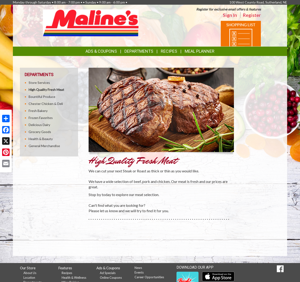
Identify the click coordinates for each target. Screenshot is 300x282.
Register (252, 15)
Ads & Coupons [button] (101, 51)
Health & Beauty (41, 139)
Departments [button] (138, 51)
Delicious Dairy (39, 125)
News (138, 268)
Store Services (39, 83)
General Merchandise (44, 146)
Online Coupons (111, 277)
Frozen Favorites (41, 118)
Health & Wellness (74, 277)
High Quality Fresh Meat (46, 90)
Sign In (230, 15)
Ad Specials (108, 273)
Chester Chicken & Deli (46, 104)
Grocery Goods (40, 132)
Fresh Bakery (38, 111)
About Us (29, 273)
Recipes (169, 51)
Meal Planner (199, 51)
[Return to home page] (91, 22)
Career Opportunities (149, 277)
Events (139, 272)
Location (29, 277)
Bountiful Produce (42, 97)
